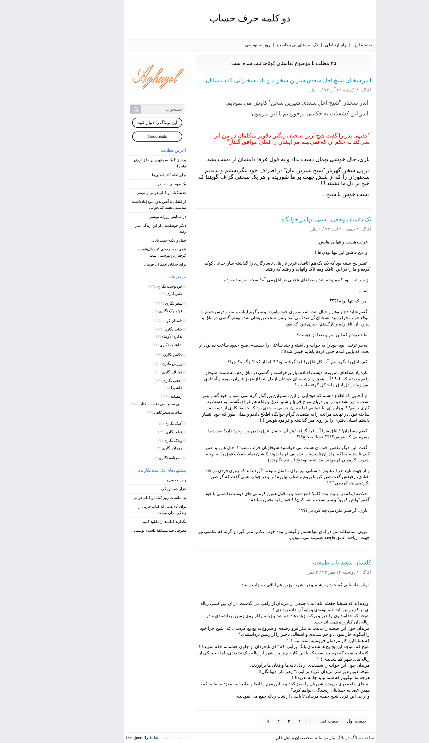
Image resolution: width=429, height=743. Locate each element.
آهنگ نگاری (138, 423)
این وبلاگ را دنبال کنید (122, 122)
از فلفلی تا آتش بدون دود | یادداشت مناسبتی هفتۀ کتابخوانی (124, 204)
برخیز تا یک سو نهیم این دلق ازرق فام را (125, 163)
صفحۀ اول (327, 45)
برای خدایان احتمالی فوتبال (130, 264)
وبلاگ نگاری (137, 440)
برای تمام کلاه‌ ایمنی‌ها (134, 175)
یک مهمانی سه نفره (135, 184)
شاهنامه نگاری (135, 345)
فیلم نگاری (138, 432)
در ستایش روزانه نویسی (132, 216)
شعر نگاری (138, 303)
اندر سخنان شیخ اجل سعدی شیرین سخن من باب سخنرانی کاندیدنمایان (253, 80)
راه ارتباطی (300, 45)
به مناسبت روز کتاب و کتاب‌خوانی (124, 497)
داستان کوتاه (137, 321)
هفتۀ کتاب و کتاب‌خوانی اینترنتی (126, 192)
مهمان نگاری (137, 448)
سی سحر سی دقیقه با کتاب (125, 404)
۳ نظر (277, 572)
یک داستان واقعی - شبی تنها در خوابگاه (291, 219)
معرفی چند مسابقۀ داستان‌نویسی (125, 530)
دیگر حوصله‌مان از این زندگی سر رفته (125, 228)
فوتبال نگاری (137, 372)
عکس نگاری (137, 355)
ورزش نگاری (136, 363)
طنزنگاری (139, 293)
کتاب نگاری (138, 329)
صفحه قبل (294, 721)
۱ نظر (280, 229)
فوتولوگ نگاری (135, 311)
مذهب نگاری (137, 380)
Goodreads (122, 136)
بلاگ (305, 737)
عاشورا (141, 388)
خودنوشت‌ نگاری (134, 286)
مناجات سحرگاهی (133, 412)
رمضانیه (141, 396)
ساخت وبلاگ (327, 737)
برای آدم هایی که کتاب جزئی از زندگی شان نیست (127, 509)
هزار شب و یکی (138, 489)
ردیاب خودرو (141, 480)
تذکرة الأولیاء (136, 336)
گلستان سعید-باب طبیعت (307, 562)
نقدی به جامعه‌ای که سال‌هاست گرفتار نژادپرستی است (127, 252)
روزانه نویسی (222, 45)
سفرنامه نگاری (135, 458)
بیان (296, 737)
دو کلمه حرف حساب (214, 18)
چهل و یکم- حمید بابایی (133, 240)
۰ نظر (279, 90)
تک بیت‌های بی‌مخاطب (262, 45)
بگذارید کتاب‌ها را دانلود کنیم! (128, 521)
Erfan (119, 737)
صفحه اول (321, 721)
